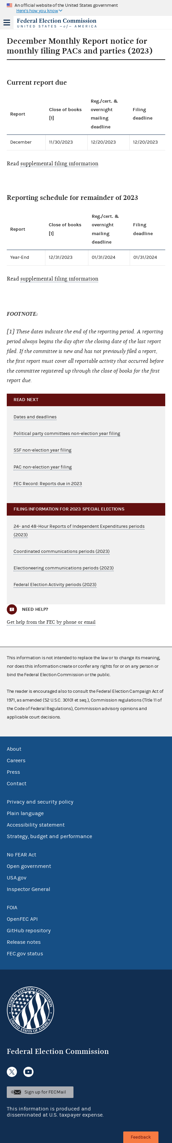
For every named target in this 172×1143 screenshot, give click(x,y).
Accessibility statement (36, 825)
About (14, 749)
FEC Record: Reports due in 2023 (48, 483)
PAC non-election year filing (43, 467)
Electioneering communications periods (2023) (64, 568)
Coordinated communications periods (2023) (62, 551)
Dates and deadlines (35, 417)
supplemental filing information (59, 164)
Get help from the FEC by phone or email (51, 622)
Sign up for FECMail (45, 1092)
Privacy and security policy (40, 802)
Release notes (24, 942)
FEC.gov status (25, 954)
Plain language (25, 813)
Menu (7, 22)
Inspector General (28, 889)
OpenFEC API (22, 919)
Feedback (141, 1137)
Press (13, 772)
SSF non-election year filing (42, 450)
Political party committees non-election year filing (67, 433)
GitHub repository (29, 931)
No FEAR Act (21, 855)
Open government (29, 866)
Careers (16, 760)
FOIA (12, 908)
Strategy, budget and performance (49, 836)
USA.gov (16, 878)
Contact (16, 784)
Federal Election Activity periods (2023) (55, 584)
